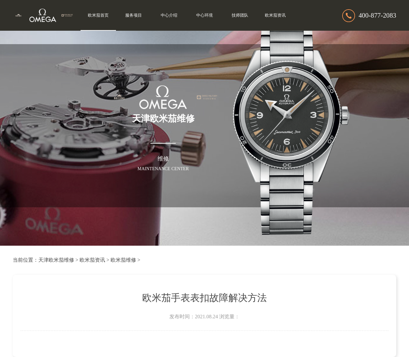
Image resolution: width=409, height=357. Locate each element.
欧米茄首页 (98, 15)
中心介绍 (169, 15)
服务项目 (133, 15)
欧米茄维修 (123, 260)
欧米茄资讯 (275, 15)
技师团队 (240, 15)
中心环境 (204, 15)
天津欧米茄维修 (56, 260)
